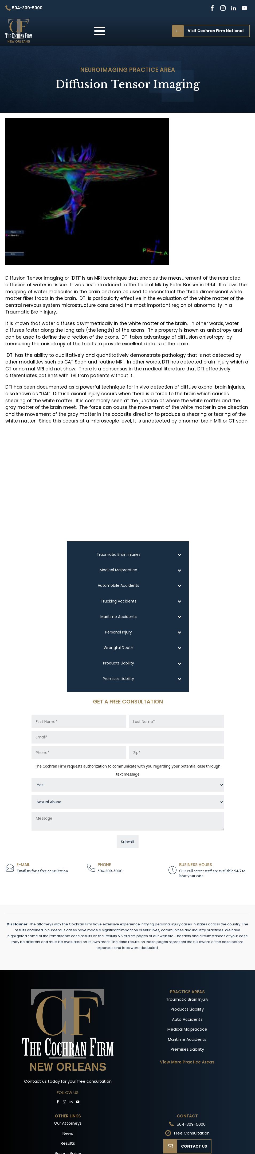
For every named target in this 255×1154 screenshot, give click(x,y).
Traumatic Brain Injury (187, 999)
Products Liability (187, 1009)
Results (68, 1143)
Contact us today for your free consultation (68, 1081)
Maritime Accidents (187, 1039)
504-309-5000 (110, 871)
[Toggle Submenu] (179, 554)
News (67, 1133)
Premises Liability (187, 1049)
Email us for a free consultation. (43, 871)
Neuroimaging (104, 70)
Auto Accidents (187, 1019)
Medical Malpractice (187, 1029)
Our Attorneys (68, 1123)
